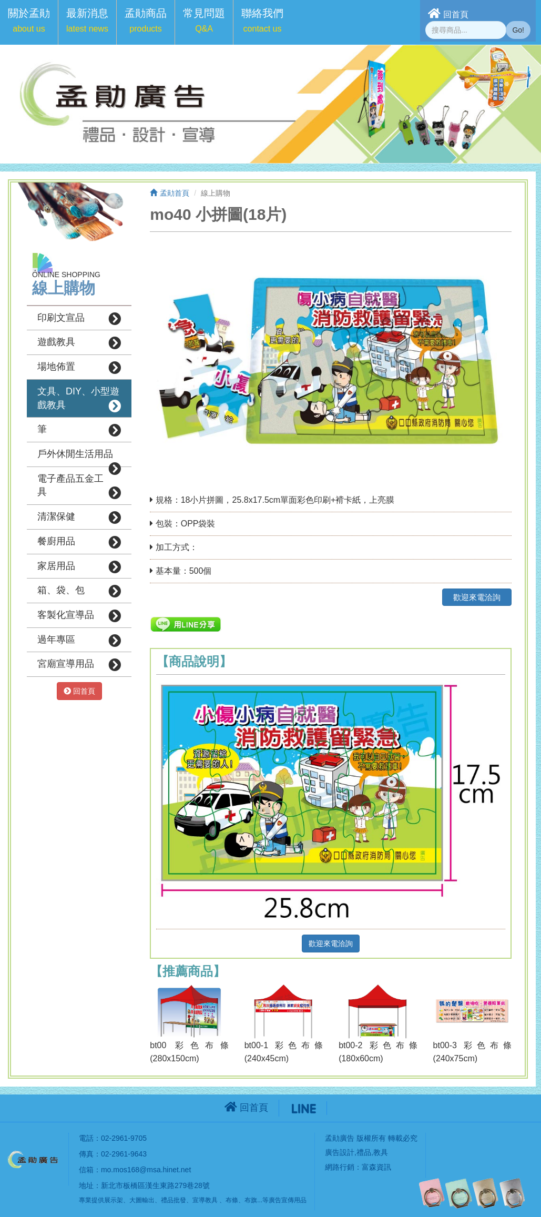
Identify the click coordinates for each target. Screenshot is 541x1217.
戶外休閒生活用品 (79, 457)
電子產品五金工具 (79, 486)
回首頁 (448, 13)
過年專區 (79, 640)
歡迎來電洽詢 (477, 597)
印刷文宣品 (79, 318)
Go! (518, 30)
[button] (29, 22)
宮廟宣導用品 (79, 664)
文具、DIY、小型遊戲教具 (79, 399)
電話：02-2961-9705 (113, 1138)
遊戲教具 (79, 343)
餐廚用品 (79, 542)
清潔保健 (79, 517)
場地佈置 (79, 367)
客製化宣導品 (79, 616)
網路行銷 (339, 1167)
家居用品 (79, 567)
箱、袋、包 (79, 591)
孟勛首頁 (169, 193)
